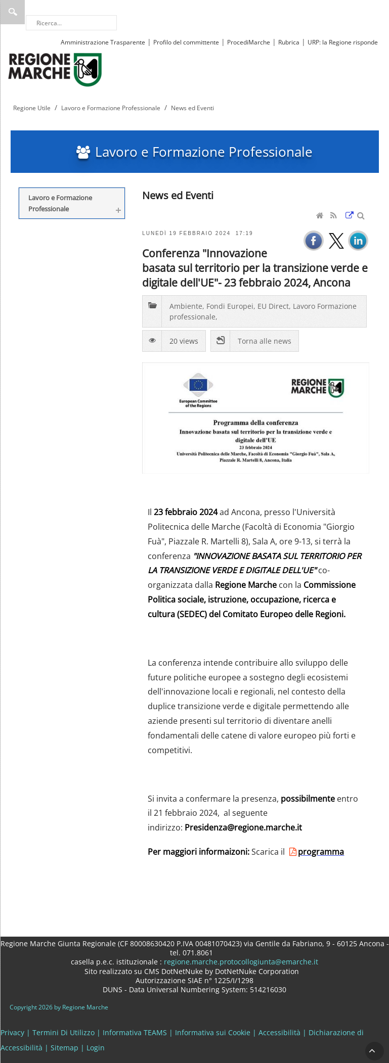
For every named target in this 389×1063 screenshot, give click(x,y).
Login (96, 1047)
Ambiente (185, 306)
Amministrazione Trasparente (103, 42)
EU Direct (273, 306)
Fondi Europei (229, 306)
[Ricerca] (71, 22)
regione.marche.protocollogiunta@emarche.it (240, 961)
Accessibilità (279, 1032)
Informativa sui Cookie (212, 1032)
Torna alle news (264, 341)
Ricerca (13, 12)
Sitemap (64, 1047)
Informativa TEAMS (135, 1032)
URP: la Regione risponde (343, 42)
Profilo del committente (186, 42)
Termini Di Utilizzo (63, 1032)
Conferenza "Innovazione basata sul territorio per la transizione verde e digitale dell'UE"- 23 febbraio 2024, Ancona (255, 268)
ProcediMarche (248, 42)
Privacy (12, 1032)
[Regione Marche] (55, 69)
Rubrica (288, 42)
